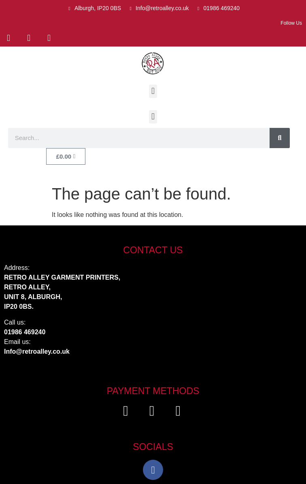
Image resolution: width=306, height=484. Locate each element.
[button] (153, 91)
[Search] (280, 138)
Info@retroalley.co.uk (37, 351)
